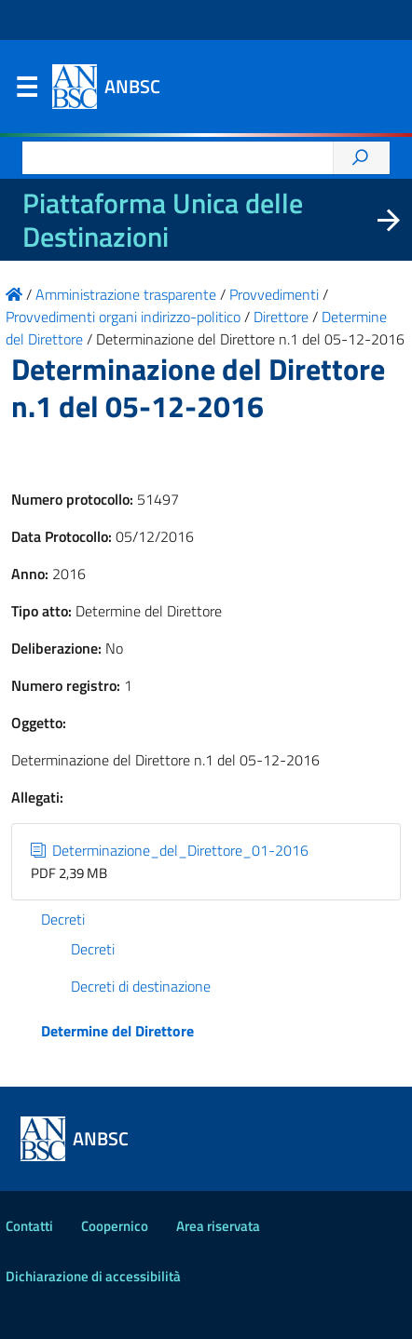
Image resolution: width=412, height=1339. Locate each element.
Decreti (63, 919)
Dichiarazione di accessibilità (93, 1276)
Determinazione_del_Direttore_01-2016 (170, 850)
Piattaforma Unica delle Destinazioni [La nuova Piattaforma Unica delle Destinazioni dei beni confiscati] (162, 220)
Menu (26, 91)
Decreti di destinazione (141, 986)
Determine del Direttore (117, 1031)
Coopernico (114, 1226)
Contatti (29, 1226)
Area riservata (218, 1226)
